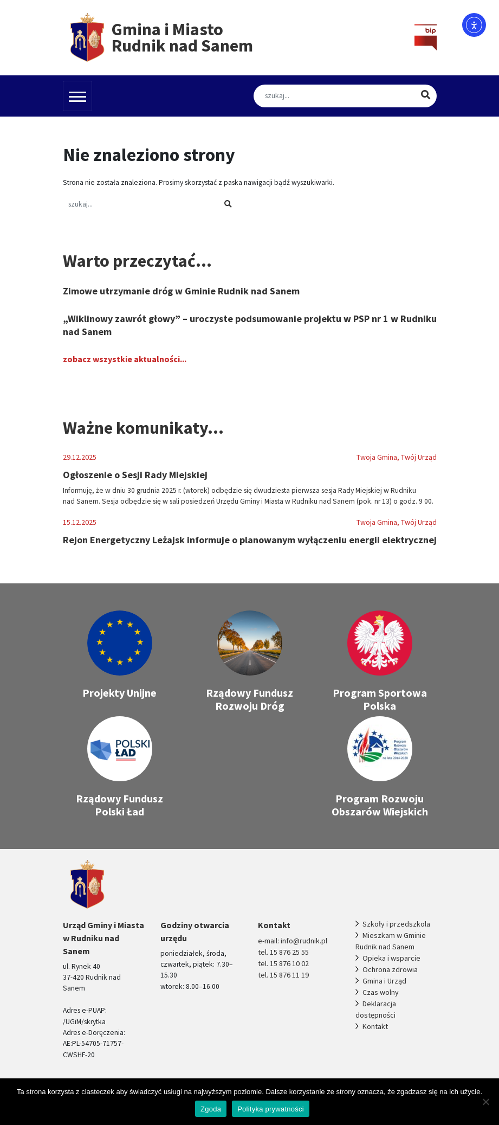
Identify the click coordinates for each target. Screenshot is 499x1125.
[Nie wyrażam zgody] (485, 1101)
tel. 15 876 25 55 (283, 952)
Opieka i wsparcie (391, 958)
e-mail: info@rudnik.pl (292, 941)
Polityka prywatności (270, 1109)
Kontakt (375, 1026)
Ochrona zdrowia (390, 969)
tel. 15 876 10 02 (283, 963)
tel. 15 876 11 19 (283, 975)
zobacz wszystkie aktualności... (124, 358)
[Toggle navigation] (77, 96)
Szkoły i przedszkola (396, 924)
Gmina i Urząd (384, 981)
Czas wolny (380, 992)
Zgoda (210, 1109)
